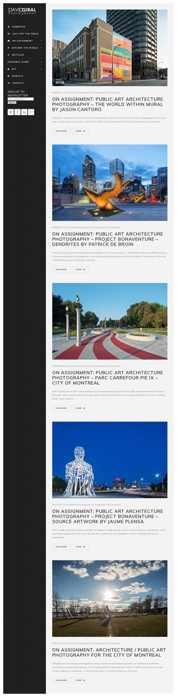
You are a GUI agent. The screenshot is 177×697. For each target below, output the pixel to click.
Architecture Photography (79, 92)
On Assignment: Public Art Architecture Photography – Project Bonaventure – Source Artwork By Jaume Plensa (107, 516)
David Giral (115, 92)
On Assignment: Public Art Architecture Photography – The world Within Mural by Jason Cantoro (107, 104)
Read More (61, 131)
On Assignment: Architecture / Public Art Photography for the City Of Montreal (109, 652)
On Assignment (99, 92)
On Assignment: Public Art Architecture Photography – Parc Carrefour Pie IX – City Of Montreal (107, 378)
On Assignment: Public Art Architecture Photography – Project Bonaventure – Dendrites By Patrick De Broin (107, 239)
